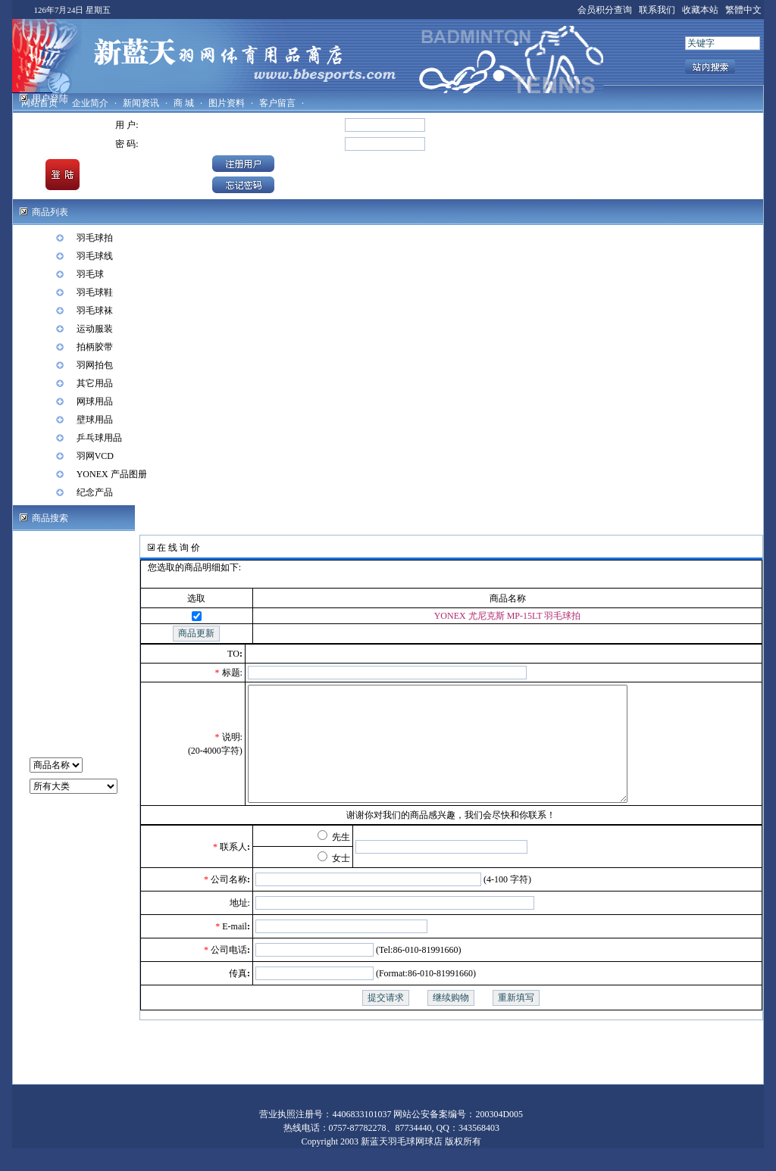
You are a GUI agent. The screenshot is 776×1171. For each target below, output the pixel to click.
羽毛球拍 (95, 238)
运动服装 (95, 328)
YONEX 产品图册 (112, 474)
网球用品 (95, 401)
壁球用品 (95, 419)
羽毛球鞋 (95, 292)
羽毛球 (90, 274)
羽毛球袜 (95, 310)
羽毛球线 (95, 256)
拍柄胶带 (95, 347)
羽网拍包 (95, 365)
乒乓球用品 (99, 437)
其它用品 (95, 383)
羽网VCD (95, 456)
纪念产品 (95, 492)
